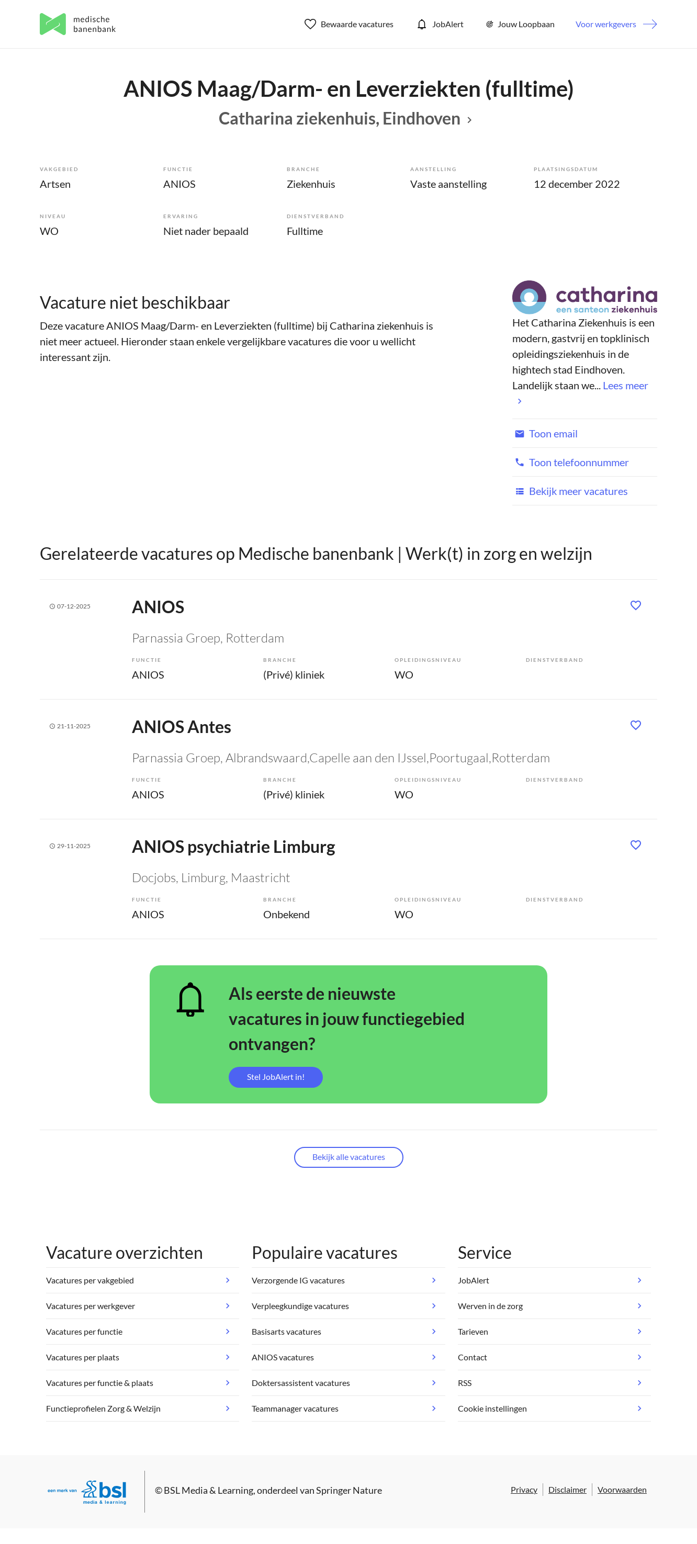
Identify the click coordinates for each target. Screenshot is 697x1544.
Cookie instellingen (492, 1408)
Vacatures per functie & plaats (99, 1383)
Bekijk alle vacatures (348, 1157)
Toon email (545, 433)
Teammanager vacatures (295, 1408)
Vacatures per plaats (82, 1357)
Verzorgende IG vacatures (298, 1280)
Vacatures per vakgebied (90, 1280)
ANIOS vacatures (283, 1357)
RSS (464, 1383)
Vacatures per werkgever (90, 1306)
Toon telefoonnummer (570, 462)
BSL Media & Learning (208, 1490)
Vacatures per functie (84, 1331)
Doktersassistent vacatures (301, 1383)
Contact (472, 1357)
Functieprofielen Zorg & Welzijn (103, 1408)
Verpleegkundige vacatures (300, 1306)
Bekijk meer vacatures (570, 490)
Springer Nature (349, 1490)
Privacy (524, 1489)
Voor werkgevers (606, 24)
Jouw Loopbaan (520, 24)
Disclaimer (567, 1489)
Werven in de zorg (490, 1306)
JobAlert (439, 24)
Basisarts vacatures (286, 1331)
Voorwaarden (622, 1489)
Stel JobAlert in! (276, 1076)
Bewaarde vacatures (349, 24)
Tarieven (473, 1331)
